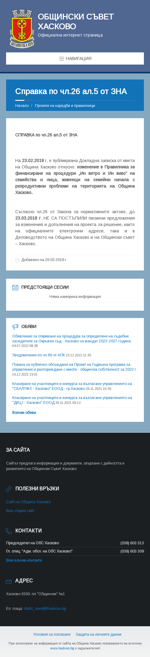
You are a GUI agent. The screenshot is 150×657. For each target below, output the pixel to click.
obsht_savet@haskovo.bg (45, 608)
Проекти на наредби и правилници (65, 106)
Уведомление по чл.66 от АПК (38, 355)
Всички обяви (24, 413)
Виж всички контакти (24, 560)
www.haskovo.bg (62, 648)
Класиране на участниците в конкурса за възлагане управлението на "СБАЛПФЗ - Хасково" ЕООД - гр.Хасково (72, 386)
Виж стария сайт (20, 511)
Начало (22, 106)
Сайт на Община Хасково (28, 502)
